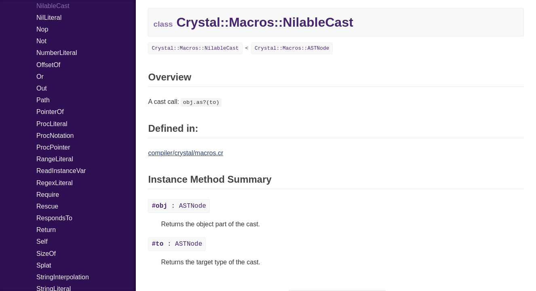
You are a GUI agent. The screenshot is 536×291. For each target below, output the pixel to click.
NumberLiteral (56, 52)
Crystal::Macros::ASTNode (292, 48)
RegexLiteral (54, 182)
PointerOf (50, 111)
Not (41, 41)
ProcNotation (55, 135)
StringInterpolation (62, 277)
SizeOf (46, 253)
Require (47, 194)
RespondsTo (54, 218)
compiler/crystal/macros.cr (185, 153)
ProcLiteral (51, 123)
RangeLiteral (54, 159)
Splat (43, 265)
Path (43, 100)
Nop (42, 29)
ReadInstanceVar (61, 170)
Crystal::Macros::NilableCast (195, 48)
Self (42, 241)
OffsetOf (48, 64)
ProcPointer (53, 147)
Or (40, 76)
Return (46, 229)
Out (41, 88)
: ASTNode (179, 206)
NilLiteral (48, 17)
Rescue (47, 206)
